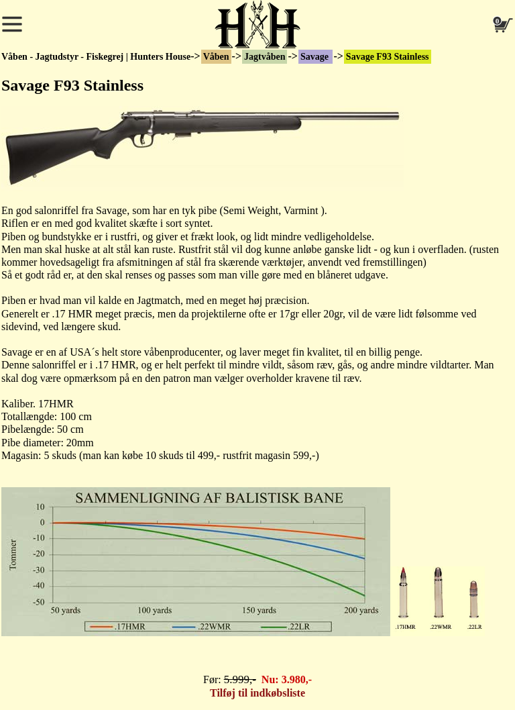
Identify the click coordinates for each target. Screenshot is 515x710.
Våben (216, 57)
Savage (315, 57)
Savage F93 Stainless (387, 57)
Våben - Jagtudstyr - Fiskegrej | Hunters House (95, 57)
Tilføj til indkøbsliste (257, 693)
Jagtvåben (264, 57)
